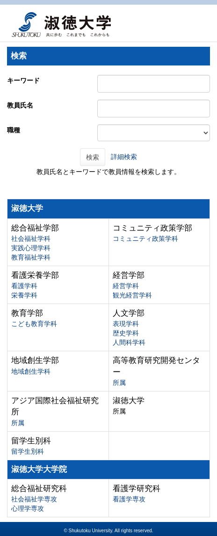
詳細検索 (124, 156)
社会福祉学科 (31, 238)
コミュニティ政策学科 (145, 238)
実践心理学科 (31, 248)
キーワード (23, 80)
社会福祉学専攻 (34, 499)
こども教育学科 (34, 323)
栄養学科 (24, 295)
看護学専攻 (129, 499)
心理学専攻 (27, 508)
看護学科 (24, 286)
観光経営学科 (132, 295)
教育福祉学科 (31, 257)
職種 (13, 130)
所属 (119, 382)
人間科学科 (129, 342)
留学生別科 (27, 451)
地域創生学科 (31, 371)
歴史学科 (126, 333)
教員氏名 (20, 105)
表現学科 (126, 323)
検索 (92, 157)
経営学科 (126, 286)
